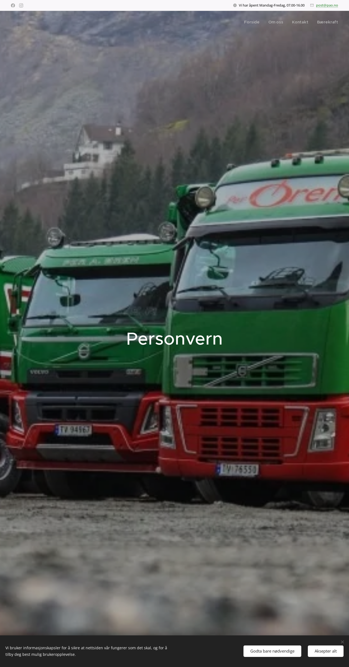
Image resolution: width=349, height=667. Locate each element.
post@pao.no (327, 5)
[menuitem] (252, 22)
